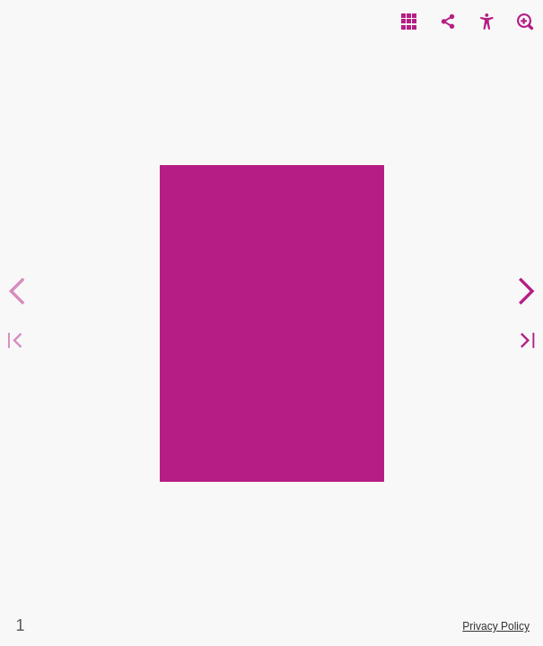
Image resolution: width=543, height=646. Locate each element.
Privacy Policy (496, 626)
